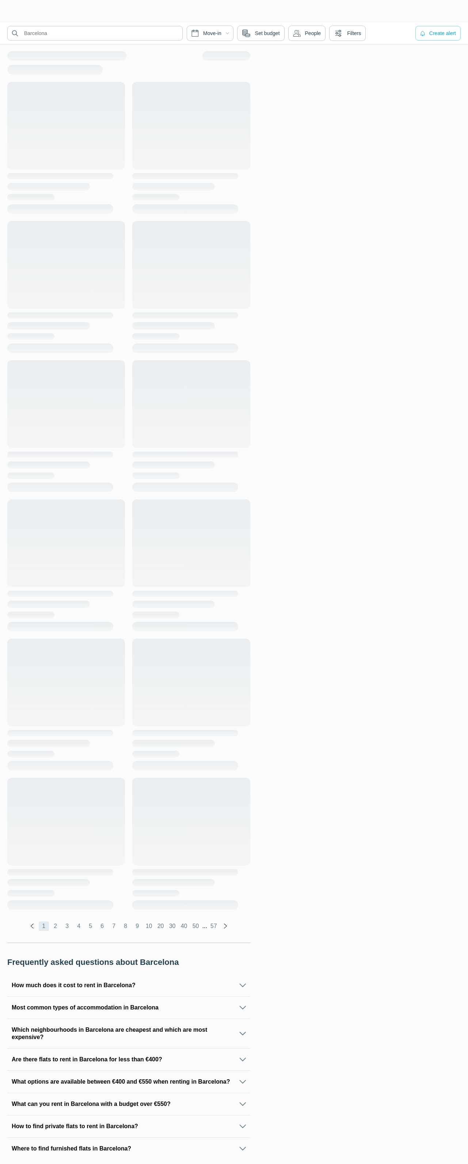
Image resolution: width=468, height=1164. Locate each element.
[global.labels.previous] (32, 926)
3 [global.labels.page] (67, 926)
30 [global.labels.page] (172, 926)
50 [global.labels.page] (196, 926)
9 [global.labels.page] (137, 926)
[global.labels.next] (225, 926)
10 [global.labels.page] (149, 926)
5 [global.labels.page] (90, 926)
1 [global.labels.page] (43, 926)
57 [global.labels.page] (213, 926)
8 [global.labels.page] (125, 926)
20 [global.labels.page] (160, 926)
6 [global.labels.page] (102, 926)
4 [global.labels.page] (78, 926)
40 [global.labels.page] (184, 926)
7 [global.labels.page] (113, 926)
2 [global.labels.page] (55, 926)
